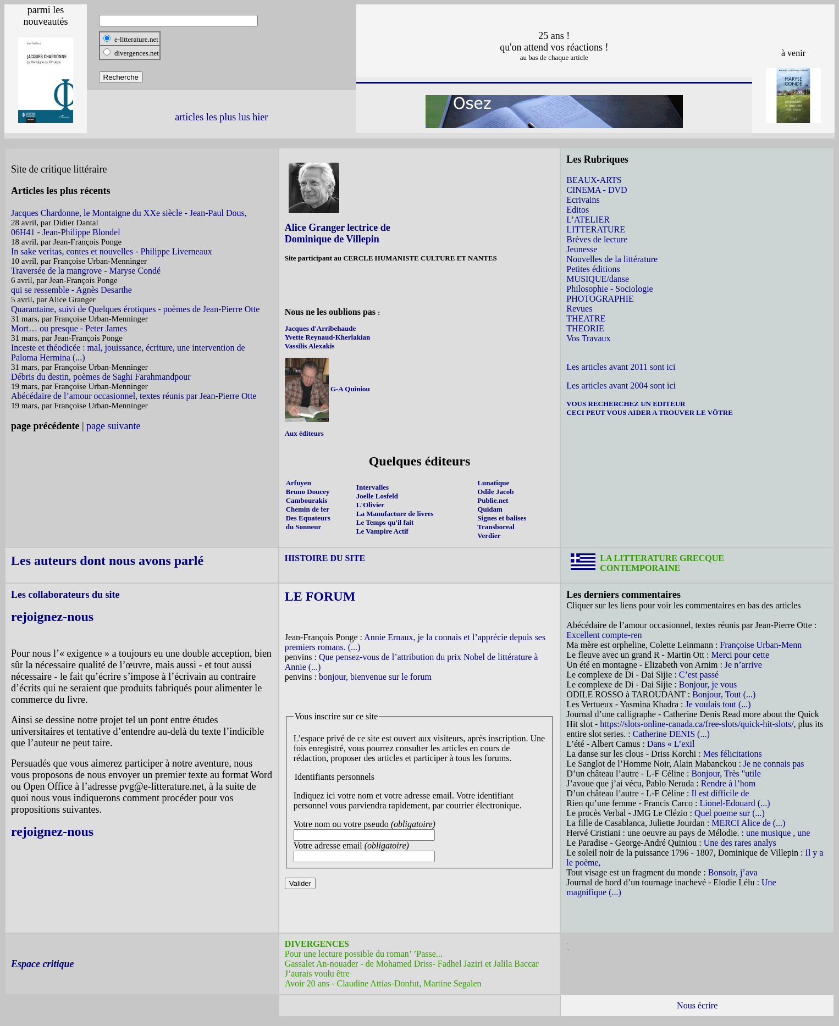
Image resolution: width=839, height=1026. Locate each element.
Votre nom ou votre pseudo (364, 824)
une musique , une (778, 833)
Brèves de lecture (596, 239)
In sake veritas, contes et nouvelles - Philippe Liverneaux (111, 251)
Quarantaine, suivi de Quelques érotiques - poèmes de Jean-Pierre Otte (135, 309)
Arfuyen (298, 483)
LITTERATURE (595, 229)
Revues (579, 308)
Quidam (490, 509)
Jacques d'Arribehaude (320, 328)
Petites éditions (593, 269)
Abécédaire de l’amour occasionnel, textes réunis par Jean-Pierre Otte (133, 396)
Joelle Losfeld (377, 496)
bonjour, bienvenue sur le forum (375, 676)
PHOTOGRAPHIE (599, 298)
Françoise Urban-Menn (761, 645)
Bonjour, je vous (708, 684)
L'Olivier (370, 505)
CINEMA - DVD (596, 190)
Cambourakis (307, 500)
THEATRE (585, 318)
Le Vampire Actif (382, 531)
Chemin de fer (307, 509)
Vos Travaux (588, 338)
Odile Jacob (495, 491)
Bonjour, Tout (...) (723, 694)
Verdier (488, 535)
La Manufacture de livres (395, 513)
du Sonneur (304, 527)
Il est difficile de (720, 793)
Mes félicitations (732, 753)
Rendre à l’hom (728, 783)
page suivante (113, 425)
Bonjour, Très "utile (725, 773)
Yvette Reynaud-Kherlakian (328, 337)
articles (189, 117)
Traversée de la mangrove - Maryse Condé (86, 270)
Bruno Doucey (308, 491)
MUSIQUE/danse (597, 279)
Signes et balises (501, 518)
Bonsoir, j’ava (733, 872)
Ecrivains (582, 199)
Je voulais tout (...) (717, 704)
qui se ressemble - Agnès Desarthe (71, 290)
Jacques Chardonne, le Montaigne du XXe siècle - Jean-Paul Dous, (129, 213)
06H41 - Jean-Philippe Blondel (65, 232)
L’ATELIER (588, 219)
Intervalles (372, 487)
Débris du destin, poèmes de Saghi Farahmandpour (101, 376)
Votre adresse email (351, 845)
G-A (336, 389)
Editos (577, 209)
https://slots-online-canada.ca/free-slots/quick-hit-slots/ (696, 724)
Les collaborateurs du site (65, 594)
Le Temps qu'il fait (384, 522)
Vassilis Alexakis (310, 346)
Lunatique (493, 483)
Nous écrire (697, 1005)
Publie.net (492, 500)
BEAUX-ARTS (593, 180)
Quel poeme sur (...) (729, 813)
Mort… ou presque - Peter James (69, 328)
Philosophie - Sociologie (609, 288)
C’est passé (699, 674)
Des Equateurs (308, 518)
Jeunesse (581, 249)
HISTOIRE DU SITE (325, 558)
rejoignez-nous (52, 616)
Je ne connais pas (773, 763)
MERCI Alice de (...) (748, 823)
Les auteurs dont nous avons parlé (107, 560)
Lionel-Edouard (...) (735, 803)
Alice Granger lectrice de (337, 227)
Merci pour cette (740, 654)
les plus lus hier (237, 117)
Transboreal (495, 527)
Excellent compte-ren (604, 635)
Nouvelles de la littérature (612, 259)
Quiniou (356, 389)
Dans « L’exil (671, 743)
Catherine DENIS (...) (671, 734)
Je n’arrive (743, 664)
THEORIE (585, 328)
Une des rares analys (740, 842)
